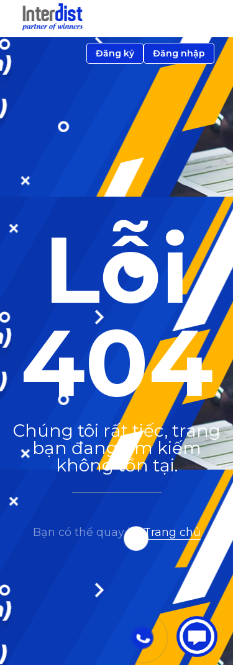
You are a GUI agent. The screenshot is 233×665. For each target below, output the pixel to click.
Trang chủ (172, 532)
